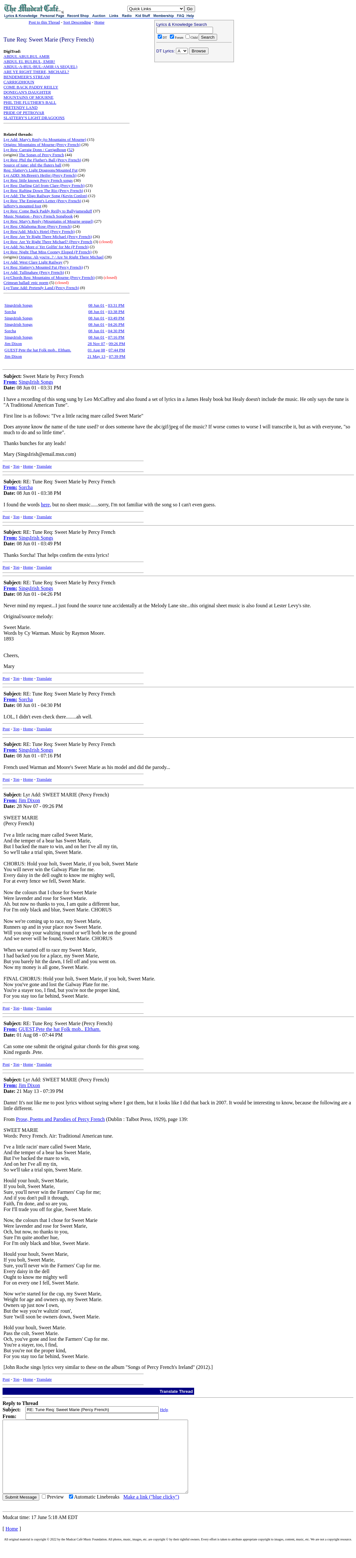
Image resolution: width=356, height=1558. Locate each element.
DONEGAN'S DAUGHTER (27, 92)
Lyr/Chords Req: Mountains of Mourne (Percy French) (49, 277)
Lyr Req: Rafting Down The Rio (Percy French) (43, 190)
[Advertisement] (194, 106)
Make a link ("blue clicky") (151, 1511)
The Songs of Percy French (41, 154)
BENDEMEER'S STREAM (27, 76)
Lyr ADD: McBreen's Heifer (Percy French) (40, 175)
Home (99, 22)
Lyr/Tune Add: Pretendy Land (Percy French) (41, 287)
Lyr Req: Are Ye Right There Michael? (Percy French (48, 241)
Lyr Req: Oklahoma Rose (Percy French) (38, 226)
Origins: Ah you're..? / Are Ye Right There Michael (61, 257)
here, (46, 504)
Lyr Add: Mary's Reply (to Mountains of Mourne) (45, 139)
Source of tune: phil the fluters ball (32, 165)
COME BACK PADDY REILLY (31, 87)
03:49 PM (116, 318)
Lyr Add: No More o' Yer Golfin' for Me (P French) (46, 246)
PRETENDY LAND (21, 107)
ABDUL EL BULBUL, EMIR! (29, 61)
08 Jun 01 (96, 305)
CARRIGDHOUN (19, 82)
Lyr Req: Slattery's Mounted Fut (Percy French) (43, 267)
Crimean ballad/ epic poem (26, 282)
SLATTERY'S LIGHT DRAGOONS (34, 117)
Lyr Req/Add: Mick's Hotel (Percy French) (39, 231)
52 (71, 149)
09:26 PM (117, 343)
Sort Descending (77, 22)
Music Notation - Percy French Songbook (38, 216)
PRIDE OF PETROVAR (24, 112)
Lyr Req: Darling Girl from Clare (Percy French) (44, 185)
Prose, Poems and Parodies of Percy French (60, 1119)
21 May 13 (96, 356)
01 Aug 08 (96, 350)
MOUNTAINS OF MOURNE (28, 97)
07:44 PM (117, 350)
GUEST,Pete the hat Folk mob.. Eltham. (37, 350)
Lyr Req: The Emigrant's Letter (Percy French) (42, 200)
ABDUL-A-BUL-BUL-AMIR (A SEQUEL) (40, 66)
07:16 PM (116, 337)
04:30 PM (116, 330)
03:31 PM (116, 305)
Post (6, 466)
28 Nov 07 (96, 343)
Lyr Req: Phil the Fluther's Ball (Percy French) (42, 159)
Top (16, 466)
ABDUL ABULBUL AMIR (26, 56)
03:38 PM (116, 311)
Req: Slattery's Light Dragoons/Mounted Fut (41, 170)
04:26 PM (116, 324)
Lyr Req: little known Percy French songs (38, 180)
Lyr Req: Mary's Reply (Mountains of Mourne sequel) (48, 221)
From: (10, 382)
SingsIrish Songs (18, 305)
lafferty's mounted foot (22, 205)
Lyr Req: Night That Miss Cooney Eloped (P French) (48, 251)
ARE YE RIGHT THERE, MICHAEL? (36, 71)
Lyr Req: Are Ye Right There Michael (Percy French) (48, 236)
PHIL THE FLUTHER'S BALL (30, 102)
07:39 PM (117, 356)
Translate (44, 466)
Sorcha (10, 311)
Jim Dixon (13, 343)
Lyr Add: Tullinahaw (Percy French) (34, 272)
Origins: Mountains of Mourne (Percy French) (42, 144)
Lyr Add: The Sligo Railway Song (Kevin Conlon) (45, 195)
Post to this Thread (44, 22)
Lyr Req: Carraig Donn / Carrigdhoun (35, 149)
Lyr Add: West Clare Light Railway (33, 262)
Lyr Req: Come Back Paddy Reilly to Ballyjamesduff (48, 211)
